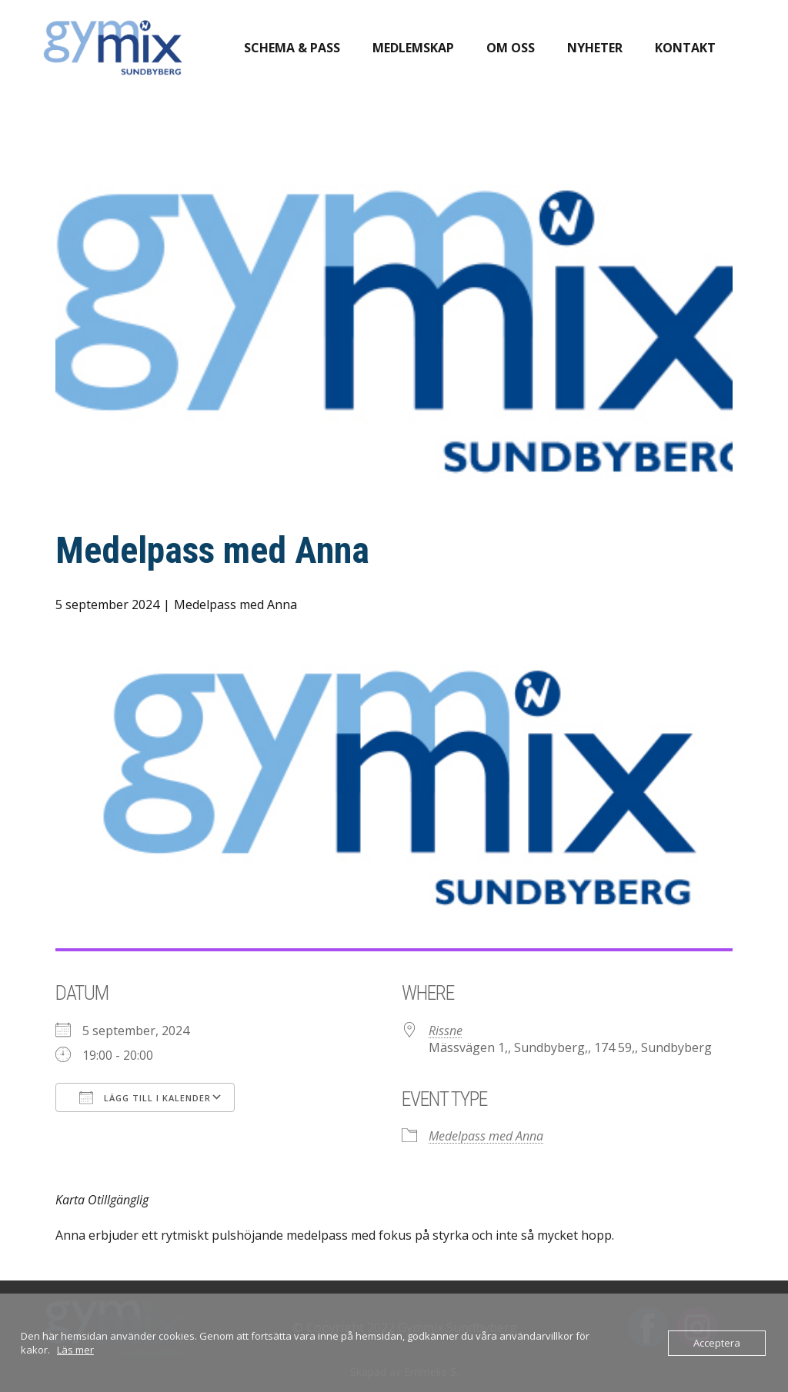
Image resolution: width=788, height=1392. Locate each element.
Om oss (510, 47)
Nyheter (595, 47)
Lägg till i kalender (145, 1097)
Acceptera (716, 1343)
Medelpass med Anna (235, 604)
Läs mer (75, 1350)
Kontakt (685, 47)
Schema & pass (292, 47)
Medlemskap (413, 47)
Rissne (445, 1030)
